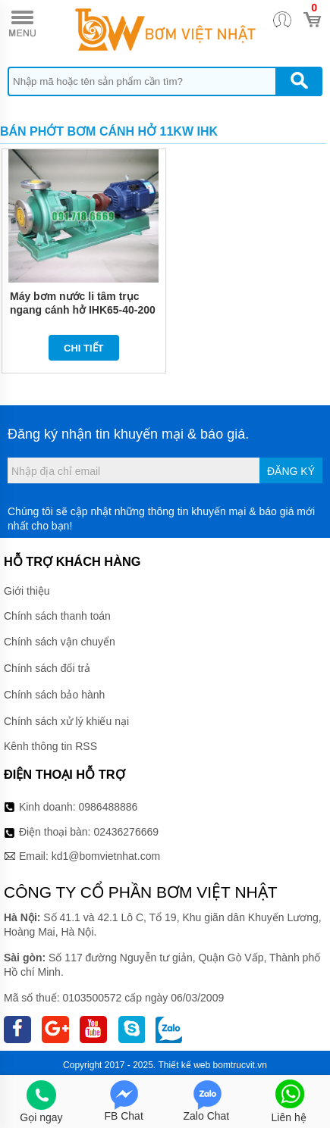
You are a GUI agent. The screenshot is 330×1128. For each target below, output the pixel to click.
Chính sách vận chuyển (59, 642)
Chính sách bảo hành (54, 695)
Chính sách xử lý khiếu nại (66, 721)
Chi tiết (84, 348)
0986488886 (108, 807)
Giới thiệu (27, 591)
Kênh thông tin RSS (50, 746)
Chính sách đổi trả (47, 668)
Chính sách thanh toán (57, 616)
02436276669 (126, 832)
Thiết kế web (185, 1065)
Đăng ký (291, 471)
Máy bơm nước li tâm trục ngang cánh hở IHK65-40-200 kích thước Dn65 (83, 310)
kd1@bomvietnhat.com (106, 856)
